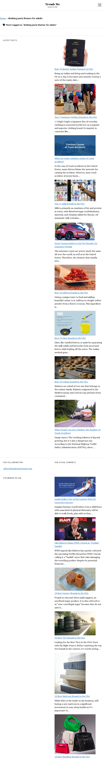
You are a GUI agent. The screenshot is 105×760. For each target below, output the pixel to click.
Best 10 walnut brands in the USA (71, 381)
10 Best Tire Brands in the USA (70, 637)
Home (3, 18)
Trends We (52, 4)
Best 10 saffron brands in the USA (71, 292)
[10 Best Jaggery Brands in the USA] (75, 580)
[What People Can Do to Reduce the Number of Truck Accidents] (75, 414)
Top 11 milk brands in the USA (70, 203)
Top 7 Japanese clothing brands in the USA (76, 117)
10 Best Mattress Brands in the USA (72, 696)
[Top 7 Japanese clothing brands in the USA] (75, 99)
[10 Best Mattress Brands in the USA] (70, 674)
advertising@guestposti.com (17, 468)
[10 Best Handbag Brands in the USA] (75, 734)
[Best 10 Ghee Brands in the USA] (75, 323)
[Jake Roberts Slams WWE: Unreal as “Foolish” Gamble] (75, 529)
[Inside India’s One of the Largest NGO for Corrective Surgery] (75, 487)
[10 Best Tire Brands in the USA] (75, 623)
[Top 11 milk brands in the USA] (75, 191)
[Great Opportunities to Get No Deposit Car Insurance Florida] (75, 232)
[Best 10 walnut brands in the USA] (75, 368)
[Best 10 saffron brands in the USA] (75, 278)
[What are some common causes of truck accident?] (75, 146)
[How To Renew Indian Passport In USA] (75, 53)
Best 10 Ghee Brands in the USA (70, 338)
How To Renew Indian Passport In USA (74, 68)
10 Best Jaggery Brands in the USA (71, 593)
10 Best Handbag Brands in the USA (72, 756)
